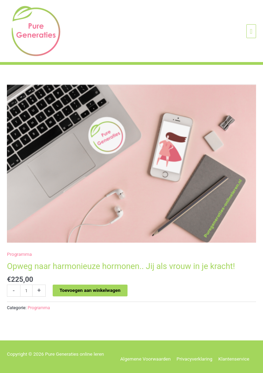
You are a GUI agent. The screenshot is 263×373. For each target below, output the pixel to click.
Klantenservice (233, 359)
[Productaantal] (26, 291)
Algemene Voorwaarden (145, 359)
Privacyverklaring (194, 359)
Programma (19, 254)
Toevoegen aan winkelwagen (90, 290)
